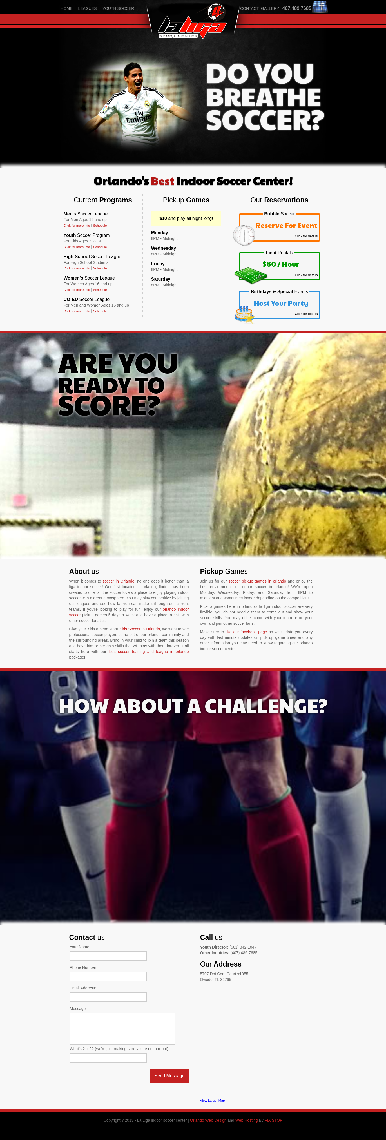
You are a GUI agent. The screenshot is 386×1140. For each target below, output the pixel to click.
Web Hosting (246, 1120)
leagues (87, 8)
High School (92, 256)
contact (249, 8)
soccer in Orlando (118, 581)
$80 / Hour (280, 264)
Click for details (306, 236)
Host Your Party (281, 303)
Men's (86, 213)
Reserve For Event (287, 225)
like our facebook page (246, 632)
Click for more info (77, 225)
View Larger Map (212, 1100)
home (67, 8)
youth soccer (118, 8)
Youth (87, 235)
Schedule (100, 225)
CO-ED (87, 299)
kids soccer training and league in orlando (149, 651)
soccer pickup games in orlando (257, 581)
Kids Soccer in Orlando (139, 629)
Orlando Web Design (208, 1120)
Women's (89, 278)
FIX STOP (274, 1120)
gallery (270, 8)
